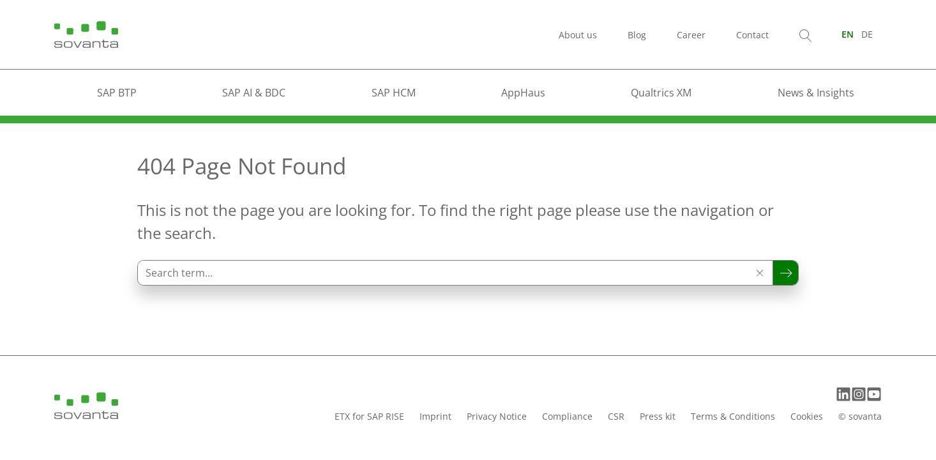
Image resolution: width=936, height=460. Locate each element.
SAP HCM (394, 93)
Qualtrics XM (661, 93)
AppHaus (523, 93)
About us (578, 35)
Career (691, 35)
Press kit (658, 416)
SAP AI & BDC (253, 93)
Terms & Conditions (733, 416)
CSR (616, 416)
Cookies (806, 416)
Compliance (567, 416)
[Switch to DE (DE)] (867, 34)
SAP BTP (117, 93)
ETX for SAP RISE (369, 416)
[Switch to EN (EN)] (847, 34)
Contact (752, 35)
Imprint (435, 416)
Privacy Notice (497, 416)
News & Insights (816, 93)
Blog (637, 35)
